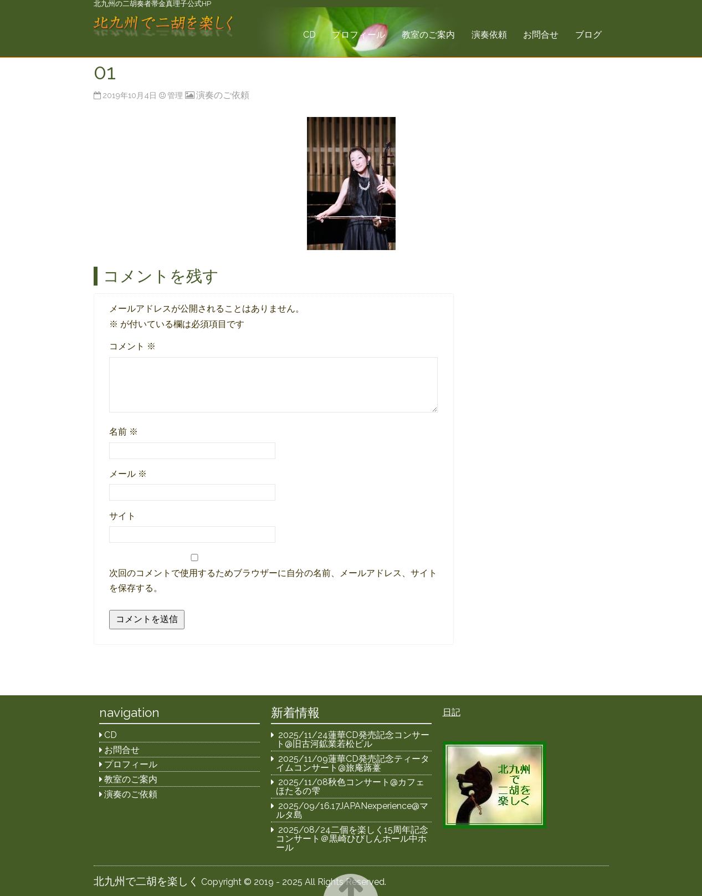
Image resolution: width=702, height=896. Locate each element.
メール (128, 474)
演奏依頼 (489, 34)
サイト (122, 516)
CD (309, 34)
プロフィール (358, 34)
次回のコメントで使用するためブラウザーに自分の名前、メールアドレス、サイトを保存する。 (273, 580)
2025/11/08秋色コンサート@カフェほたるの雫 (350, 786)
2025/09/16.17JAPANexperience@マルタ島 (352, 810)
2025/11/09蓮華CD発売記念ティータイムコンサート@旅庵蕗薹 (352, 763)
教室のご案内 (428, 34)
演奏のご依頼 (222, 95)
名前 (123, 431)
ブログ (588, 34)
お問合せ (540, 34)
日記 (451, 712)
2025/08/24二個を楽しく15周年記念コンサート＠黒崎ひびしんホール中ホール (352, 838)
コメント (132, 346)
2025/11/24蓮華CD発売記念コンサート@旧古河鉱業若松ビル (352, 739)
